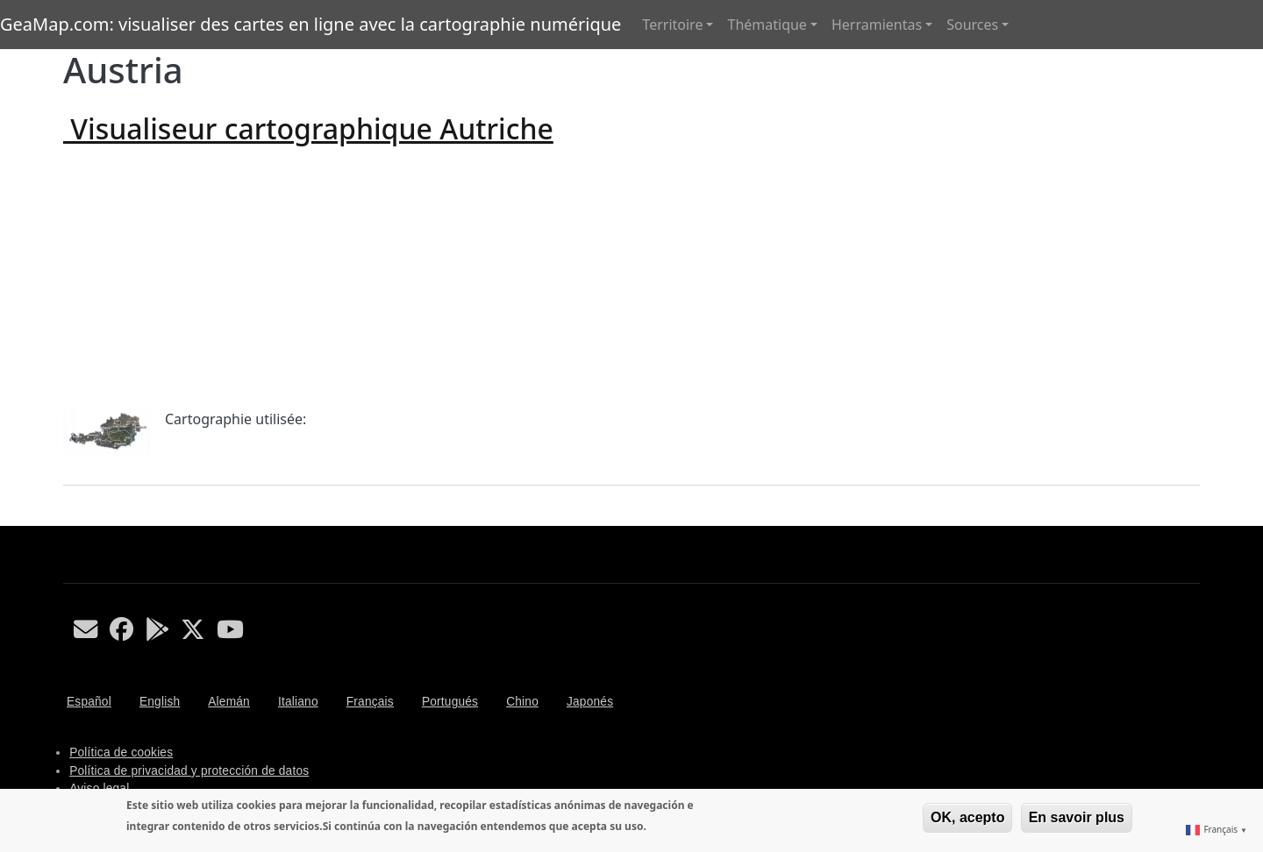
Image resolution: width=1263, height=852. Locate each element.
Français (370, 701)
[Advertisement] (631, 277)
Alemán (229, 701)
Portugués (450, 701)
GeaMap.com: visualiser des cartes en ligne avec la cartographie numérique (310, 24)
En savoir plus (1076, 817)
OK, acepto (967, 817)
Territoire (672, 24)
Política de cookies (121, 752)
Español (89, 701)
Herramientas (876, 24)
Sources (972, 24)
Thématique (766, 24)
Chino (522, 701)
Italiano (298, 701)
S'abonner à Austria (70, 519)
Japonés (590, 701)
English (159, 701)
